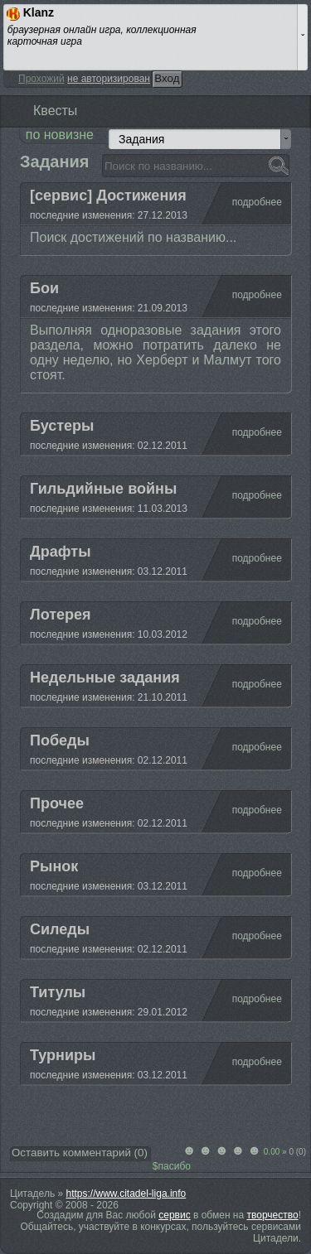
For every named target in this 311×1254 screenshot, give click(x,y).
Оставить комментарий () (80, 1152)
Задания (141, 139)
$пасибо (172, 1166)
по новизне (60, 135)
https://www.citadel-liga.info (126, 1193)
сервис (174, 1215)
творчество (273, 1215)
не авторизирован (108, 78)
